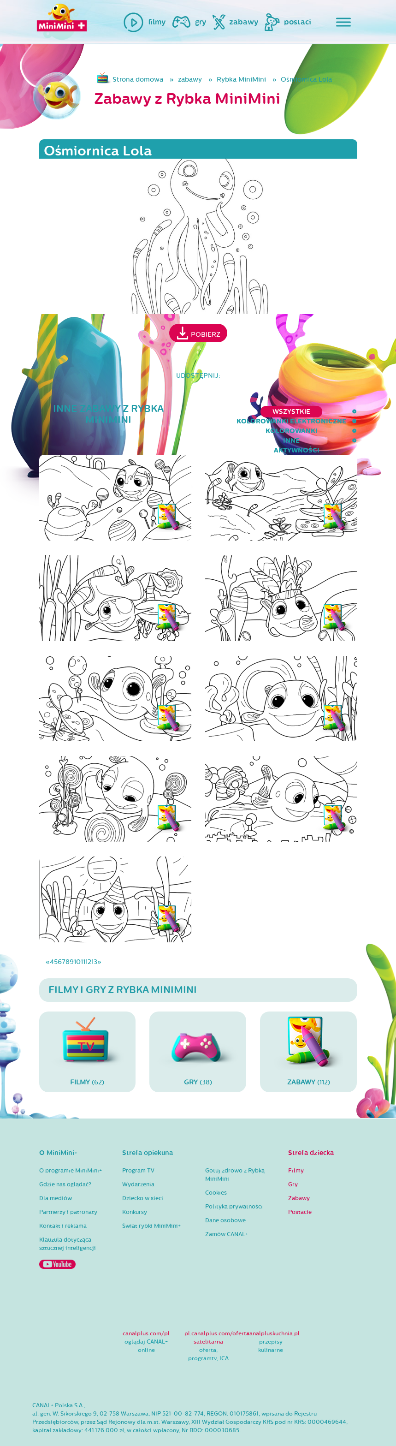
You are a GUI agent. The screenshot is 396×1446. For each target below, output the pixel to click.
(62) (87, 1033)
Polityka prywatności (234, 1188)
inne (287, 411)
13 (94, 943)
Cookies (216, 1174)
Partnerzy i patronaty (68, 1193)
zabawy (190, 79)
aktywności (334, 411)
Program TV (138, 1152)
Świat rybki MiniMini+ (151, 1207)
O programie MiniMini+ (70, 1152)
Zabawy (299, 1180)
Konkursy (134, 1193)
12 (88, 943)
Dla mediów (55, 1180)
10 (77, 943)
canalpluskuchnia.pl (273, 1314)
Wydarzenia (138, 1166)
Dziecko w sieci (142, 1180)
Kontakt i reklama (63, 1207)
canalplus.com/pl (146, 1314)
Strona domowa (137, 79)
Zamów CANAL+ (226, 1216)
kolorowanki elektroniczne (140, 411)
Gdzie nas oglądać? (65, 1166)
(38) (197, 1033)
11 (83, 943)
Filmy (296, 1152)
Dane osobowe (225, 1202)
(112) (308, 1033)
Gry (293, 1166)
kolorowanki (237, 411)
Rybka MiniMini (241, 79)
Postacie (300, 1193)
